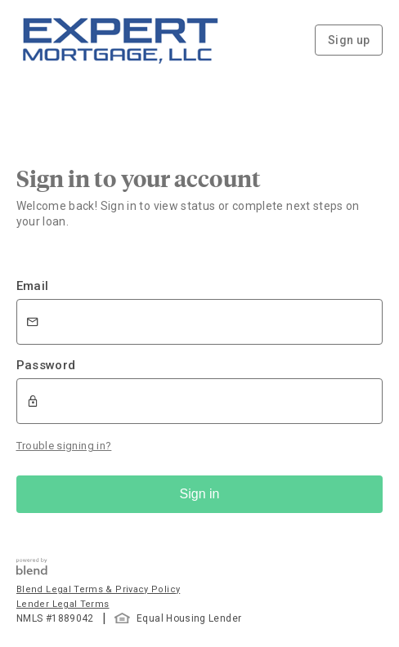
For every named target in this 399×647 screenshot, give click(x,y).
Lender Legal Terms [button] (62, 604)
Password (46, 365)
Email (32, 286)
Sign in (200, 494)
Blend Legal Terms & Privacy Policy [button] (98, 589)
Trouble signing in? (64, 446)
